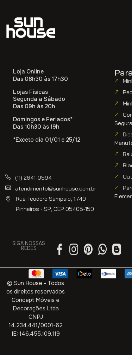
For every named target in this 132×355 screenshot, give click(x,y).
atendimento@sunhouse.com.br (55, 188)
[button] (32, 51)
